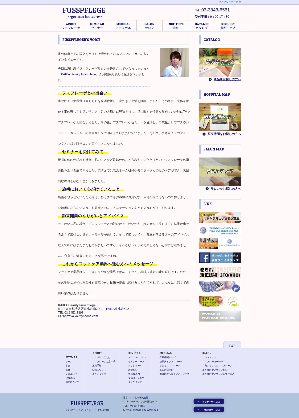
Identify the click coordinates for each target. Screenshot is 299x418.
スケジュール (135, 365)
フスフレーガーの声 (212, 361)
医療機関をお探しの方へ (224, 134)
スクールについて (137, 357)
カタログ (202, 26)
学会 (176, 26)
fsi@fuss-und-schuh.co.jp (145, 409)
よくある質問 (99, 373)
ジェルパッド (72, 373)
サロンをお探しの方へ (226, 188)
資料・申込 (228, 26)
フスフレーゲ (71, 26)
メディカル (123, 26)
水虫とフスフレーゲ (170, 365)
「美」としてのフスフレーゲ (217, 365)
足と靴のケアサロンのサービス (218, 373)
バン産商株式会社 (139, 397)
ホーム (69, 361)
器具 (68, 369)
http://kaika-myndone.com (80, 316)
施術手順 (96, 365)
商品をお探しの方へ (227, 79)
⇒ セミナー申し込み (208, 401)
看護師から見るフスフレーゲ (174, 373)
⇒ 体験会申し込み (208, 409)
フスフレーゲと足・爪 (103, 361)
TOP (232, 345)
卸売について (72, 382)
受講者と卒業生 (136, 378)
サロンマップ (209, 357)
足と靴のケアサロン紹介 (214, 369)
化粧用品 (70, 378)
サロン (149, 26)
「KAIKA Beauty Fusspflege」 (78, 74)
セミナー (97, 26)
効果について (99, 369)
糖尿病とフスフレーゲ (171, 361)
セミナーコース (136, 361)
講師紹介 (132, 369)
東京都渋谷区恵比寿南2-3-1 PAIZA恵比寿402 (97, 308)
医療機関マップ (168, 357)
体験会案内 (134, 373)
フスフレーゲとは (101, 357)
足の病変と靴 (166, 369)
